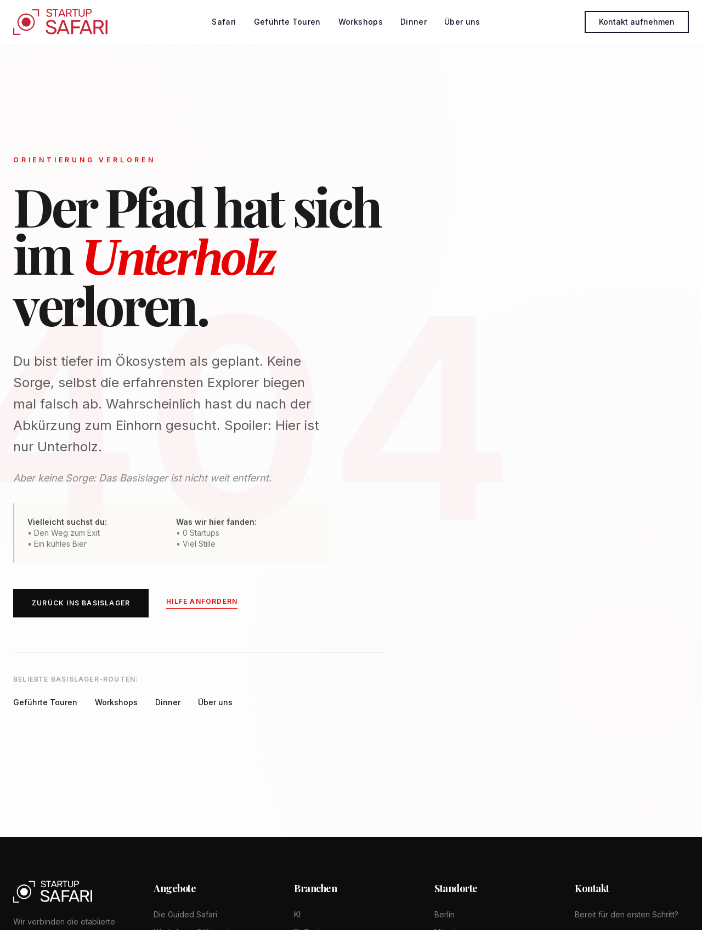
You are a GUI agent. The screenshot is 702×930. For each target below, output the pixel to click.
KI (297, 914)
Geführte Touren (287, 21)
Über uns (462, 21)
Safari (224, 21)
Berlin (444, 914)
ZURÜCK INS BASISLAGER (81, 604)
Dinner (413, 21)
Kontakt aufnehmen (637, 21)
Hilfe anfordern (201, 602)
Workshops (360, 21)
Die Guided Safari (185, 914)
